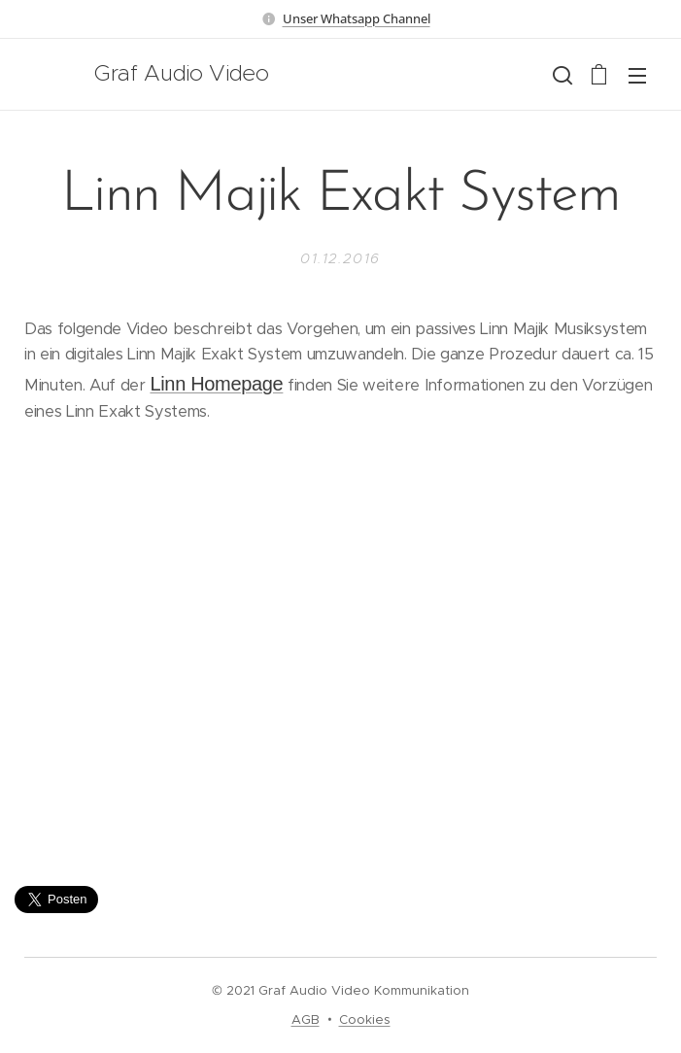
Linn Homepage (216, 382)
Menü (637, 76)
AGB (305, 1019)
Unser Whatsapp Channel (356, 18)
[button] (560, 75)
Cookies (365, 1019)
